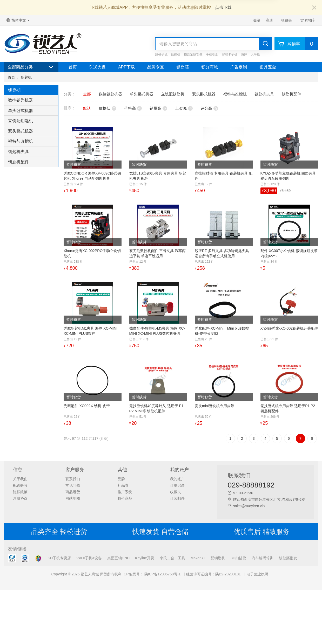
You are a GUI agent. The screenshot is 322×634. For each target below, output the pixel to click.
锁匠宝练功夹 (193, 54)
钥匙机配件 (18, 162)
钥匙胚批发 (288, 558)
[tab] (31, 100)
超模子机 (161, 54)
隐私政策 (20, 492)
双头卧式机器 (20, 131)
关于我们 (20, 479)
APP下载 (126, 67)
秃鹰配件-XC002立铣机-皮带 (87, 406)
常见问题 (72, 485)
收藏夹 (286, 20)
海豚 (244, 54)
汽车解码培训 (262, 558)
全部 (87, 94)
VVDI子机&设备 (89, 558)
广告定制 (238, 67)
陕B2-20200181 (228, 574)
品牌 (121, 479)
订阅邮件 (177, 498)
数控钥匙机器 (20, 100)
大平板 (255, 54)
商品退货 (72, 492)
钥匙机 (26, 77)
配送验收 (20, 485)
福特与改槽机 (20, 141)
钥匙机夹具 (18, 151)
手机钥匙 (212, 54)
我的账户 (177, 479)
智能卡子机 (229, 54)
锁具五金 (267, 67)
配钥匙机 (218, 558)
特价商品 (125, 498)
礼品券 (123, 485)
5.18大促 (97, 67)
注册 (269, 20)
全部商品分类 (31, 67)
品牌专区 (155, 67)
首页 (73, 67)
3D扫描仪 (238, 558)
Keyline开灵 (144, 558)
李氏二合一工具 (172, 558)
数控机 (175, 54)
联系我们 (72, 479)
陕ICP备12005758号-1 (162, 574)
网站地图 (72, 498)
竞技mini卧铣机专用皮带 (214, 406)
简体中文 (18, 20)
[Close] (314, 8)
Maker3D (198, 558)
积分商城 (209, 67)
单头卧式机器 (20, 110)
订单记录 (177, 485)
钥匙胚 (182, 67)
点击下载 (223, 7)
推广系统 (125, 492)
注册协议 (20, 498)
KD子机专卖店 (59, 558)
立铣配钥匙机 (20, 121)
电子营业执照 (257, 574)
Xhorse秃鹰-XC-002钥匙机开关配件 (289, 328)
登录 (256, 20)
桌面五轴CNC (118, 558)
